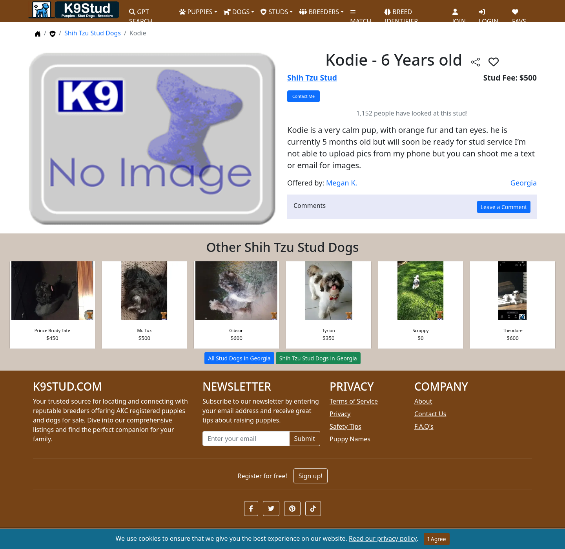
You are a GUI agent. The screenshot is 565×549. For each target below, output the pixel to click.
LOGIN (488, 14)
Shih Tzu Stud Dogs (92, 33)
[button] (251, 508)
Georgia (523, 182)
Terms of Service (354, 401)
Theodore (513, 330)
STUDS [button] (274, 11)
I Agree (436, 539)
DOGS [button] (237, 11)
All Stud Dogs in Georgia (239, 358)
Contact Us (430, 413)
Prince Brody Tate (52, 330)
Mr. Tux (144, 330)
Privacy (340, 413)
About (423, 401)
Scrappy (420, 330)
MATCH (360, 14)
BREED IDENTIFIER (401, 13)
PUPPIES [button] (195, 11)
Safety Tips (345, 426)
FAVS (519, 14)
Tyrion (328, 330)
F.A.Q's (424, 426)
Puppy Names (350, 439)
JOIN (459, 14)
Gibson (236, 330)
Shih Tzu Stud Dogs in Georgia (318, 358)
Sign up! (311, 476)
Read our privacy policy (383, 538)
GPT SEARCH (141, 13)
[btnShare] (476, 61)
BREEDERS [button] (319, 11)
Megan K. (341, 182)
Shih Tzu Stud (312, 77)
